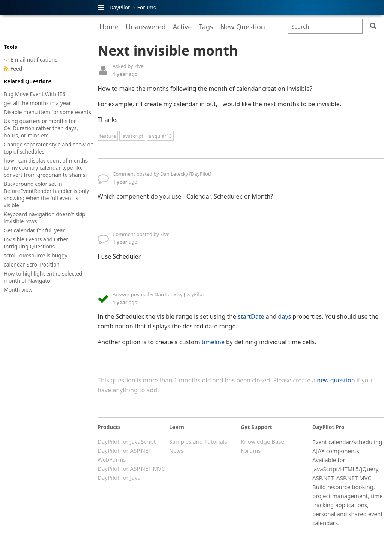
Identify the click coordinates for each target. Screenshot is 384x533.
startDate (251, 316)
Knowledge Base (262, 441)
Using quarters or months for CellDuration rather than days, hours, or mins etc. (41, 128)
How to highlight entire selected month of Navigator (43, 277)
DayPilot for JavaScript (127, 441)
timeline (213, 342)
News (176, 450)
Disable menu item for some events (47, 112)
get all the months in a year (37, 103)
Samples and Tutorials (198, 441)
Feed (16, 68)
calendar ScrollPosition (32, 264)
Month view (18, 289)
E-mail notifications (33, 59)
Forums (146, 7)
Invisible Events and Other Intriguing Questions (36, 243)
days (284, 316)
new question (336, 380)
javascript (132, 135)
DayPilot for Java (119, 477)
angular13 (160, 135)
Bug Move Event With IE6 (34, 94)
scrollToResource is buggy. (36, 255)
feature (107, 135)
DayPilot (120, 7)
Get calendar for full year (34, 230)
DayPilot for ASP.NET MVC (131, 468)
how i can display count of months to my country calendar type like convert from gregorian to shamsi (46, 167)
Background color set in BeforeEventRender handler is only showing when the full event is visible (46, 194)
